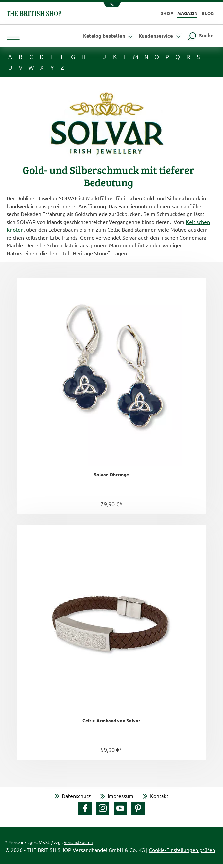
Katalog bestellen (108, 35)
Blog (208, 13)
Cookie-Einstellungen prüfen (182, 849)
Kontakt (159, 796)
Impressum (120, 796)
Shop (167, 13)
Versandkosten (78, 842)
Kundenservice (160, 35)
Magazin (187, 13)
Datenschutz (76, 796)
